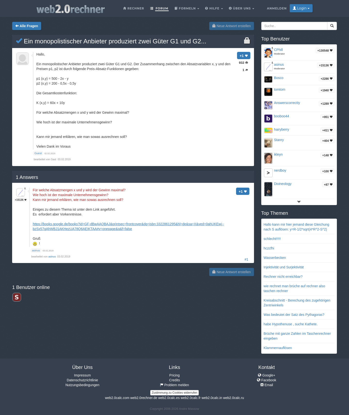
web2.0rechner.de (143, 398)
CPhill (278, 50)
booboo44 (281, 116)
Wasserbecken (275, 258)
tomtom (280, 89)
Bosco (279, 78)
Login (301, 8)
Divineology (283, 184)
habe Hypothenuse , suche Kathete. (291, 324)
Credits (174, 380)
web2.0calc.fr (190, 398)
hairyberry (281, 129)
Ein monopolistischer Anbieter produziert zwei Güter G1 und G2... (111, 41)
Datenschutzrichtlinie (82, 380)
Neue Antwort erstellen (231, 26)
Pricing (174, 375)
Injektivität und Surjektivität (284, 267)
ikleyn (278, 154)
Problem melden (174, 385)
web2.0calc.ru (233, 398)
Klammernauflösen (278, 348)
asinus (52, 256)
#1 (246, 259)
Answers (27, 177)
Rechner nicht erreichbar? (283, 277)
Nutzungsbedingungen (82, 385)
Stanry (279, 140)
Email (266, 385)
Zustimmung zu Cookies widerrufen (174, 392)
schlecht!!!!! (272, 239)
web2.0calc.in (212, 398)
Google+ (266, 375)
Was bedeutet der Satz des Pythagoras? (294, 315)
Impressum (82, 375)
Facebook (266, 380)
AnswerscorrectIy (287, 103)
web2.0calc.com (117, 398)
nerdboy (280, 170)
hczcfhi (269, 248)
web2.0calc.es (169, 398)
